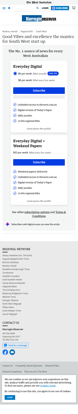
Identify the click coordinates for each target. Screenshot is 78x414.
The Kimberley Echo (11, 290)
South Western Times (11, 310)
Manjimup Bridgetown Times (15, 293)
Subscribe (60, 8)
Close (10, 397)
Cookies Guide (48, 385)
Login (45, 8)
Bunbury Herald (9, 31)
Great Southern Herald (12, 279)
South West (41, 31)
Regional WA (27, 31)
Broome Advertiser (10, 262)
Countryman (7, 272)
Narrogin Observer (10, 300)
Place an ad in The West (35, 371)
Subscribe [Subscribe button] (39, 90)
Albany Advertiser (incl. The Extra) (17, 255)
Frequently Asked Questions (29, 365)
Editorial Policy (52, 365)
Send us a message (15, 345)
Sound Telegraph (9, 314)
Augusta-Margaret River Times (15, 259)
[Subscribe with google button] (39, 97)
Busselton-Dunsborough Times (16, 269)
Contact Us (7, 365)
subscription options (36, 212)
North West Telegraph (11, 304)
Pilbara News (8, 307)
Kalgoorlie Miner (9, 286)
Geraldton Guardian (10, 276)
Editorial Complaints (12, 371)
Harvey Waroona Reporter (13, 283)
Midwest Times (9, 297)
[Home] (9, 8)
